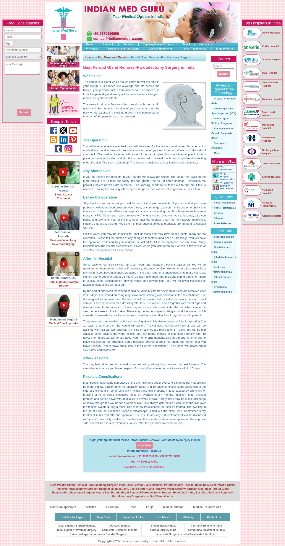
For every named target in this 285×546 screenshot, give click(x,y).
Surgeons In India (224, 236)
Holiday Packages (73, 517)
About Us (108, 44)
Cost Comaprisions (63, 507)
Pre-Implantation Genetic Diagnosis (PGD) (222, 133)
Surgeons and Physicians (123, 48)
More (217, 153)
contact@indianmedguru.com (117, 38)
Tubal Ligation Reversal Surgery (76, 530)
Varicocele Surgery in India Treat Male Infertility (184, 534)
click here (144, 445)
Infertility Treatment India (206, 525)
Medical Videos (173, 507)
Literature (219, 218)
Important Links (133, 517)
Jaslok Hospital (261, 163)
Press (132, 507)
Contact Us (206, 44)
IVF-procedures (226, 168)
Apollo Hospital (261, 32)
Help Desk (103, 517)
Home (89, 44)
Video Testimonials (224, 202)
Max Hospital (259, 73)
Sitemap (188, 517)
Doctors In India (223, 242)
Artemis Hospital (261, 59)
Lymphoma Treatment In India (206, 530)
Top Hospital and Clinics (158, 44)
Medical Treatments (160, 48)
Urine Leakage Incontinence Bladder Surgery (98, 534)
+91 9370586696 (106, 33)
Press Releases (223, 223)
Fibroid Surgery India (163, 530)
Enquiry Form (224, 48)
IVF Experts (226, 182)
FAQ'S (186, 44)
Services (128, 44)
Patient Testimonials (194, 48)
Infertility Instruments (226, 187)
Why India (92, 48)
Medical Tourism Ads (207, 507)
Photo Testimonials (225, 208)
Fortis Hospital (260, 46)
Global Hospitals (261, 216)
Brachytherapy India (163, 525)
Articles (218, 213)
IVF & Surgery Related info (226, 176)
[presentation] (46, 91)
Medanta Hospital (262, 99)
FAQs (149, 507)
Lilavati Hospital (261, 177)
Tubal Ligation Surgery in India (76, 525)
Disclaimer (163, 517)
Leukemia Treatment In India (119, 530)
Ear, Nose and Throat (112, 57)
